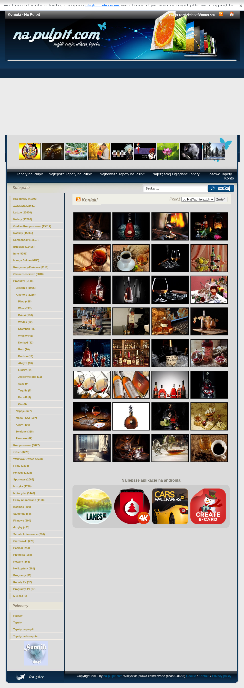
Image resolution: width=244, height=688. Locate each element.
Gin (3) (22, 404)
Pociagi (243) (21, 547)
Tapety (17, 622)
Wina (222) (25, 308)
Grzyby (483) (21, 527)
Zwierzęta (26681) (24, 205)
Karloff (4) (24, 397)
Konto (229, 178)
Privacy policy (221, 676)
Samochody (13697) (26, 239)
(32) (25, 342)
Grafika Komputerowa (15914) (32, 226)
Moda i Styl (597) (26, 417)
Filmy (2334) (21, 465)
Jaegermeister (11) (30, 376)
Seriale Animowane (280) (29, 534)
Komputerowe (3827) (26, 445)
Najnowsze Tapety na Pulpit (122, 174)
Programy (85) (22, 575)
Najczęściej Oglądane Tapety (176, 174)
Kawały (18, 615)
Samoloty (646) (22, 513)
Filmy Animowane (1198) (29, 500)
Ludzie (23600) (22, 212)
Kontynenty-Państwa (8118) (31, 267)
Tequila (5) (24, 390)
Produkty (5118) (23, 280)
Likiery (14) (25, 369)
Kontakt (204, 676)
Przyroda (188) (22, 554)
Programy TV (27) (24, 589)
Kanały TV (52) (22, 582)
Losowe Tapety (219, 174)
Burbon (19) (25, 356)
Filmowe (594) (22, 520)
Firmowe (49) (24, 438)
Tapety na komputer (26, 636)
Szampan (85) (27, 328)
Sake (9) (23, 383)
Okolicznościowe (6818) (28, 274)
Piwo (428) (24, 301)
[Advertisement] (122, 98)
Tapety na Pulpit (30, 174)
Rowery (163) (21, 561)
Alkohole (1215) (26, 294)
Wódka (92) (25, 322)
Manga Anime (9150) (26, 260)
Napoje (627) (24, 411)
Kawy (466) (23, 424)
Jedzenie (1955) (26, 287)
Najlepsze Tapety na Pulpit (70, 174)
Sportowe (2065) (23, 479)
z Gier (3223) (21, 452)
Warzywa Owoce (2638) (28, 458)
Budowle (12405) (24, 246)
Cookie (191, 676)
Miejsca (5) (20, 595)
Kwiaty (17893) (22, 219)
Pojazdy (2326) (22, 472)
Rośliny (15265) (23, 233)
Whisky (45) (25, 335)
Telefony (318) (25, 431)
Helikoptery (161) (24, 568)
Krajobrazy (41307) (25, 198)
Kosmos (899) (22, 506)
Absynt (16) (25, 363)
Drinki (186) (25, 315)
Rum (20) (24, 349)
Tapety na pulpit (23, 629)
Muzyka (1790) (22, 486)
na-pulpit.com (112, 676)
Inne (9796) (20, 253)
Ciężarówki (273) (23, 541)
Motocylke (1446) (24, 493)
